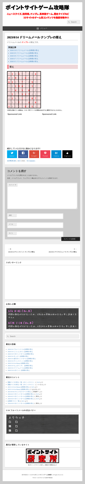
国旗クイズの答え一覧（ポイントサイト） (21, 382)
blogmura (67, 156)
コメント (12, 185)
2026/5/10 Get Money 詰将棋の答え (18, 363)
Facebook (23, 156)
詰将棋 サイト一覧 (13, 401)
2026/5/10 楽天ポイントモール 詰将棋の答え (22, 359)
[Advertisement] (24, 130)
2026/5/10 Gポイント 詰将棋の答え (19, 370)
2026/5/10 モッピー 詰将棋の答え (18, 356)
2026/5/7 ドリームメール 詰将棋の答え (24, 59)
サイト (11, 233)
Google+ (34, 156)
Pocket (45, 156)
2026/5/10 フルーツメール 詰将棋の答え (20, 349)
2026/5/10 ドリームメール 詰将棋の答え (24, 50)
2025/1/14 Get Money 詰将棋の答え (18, 387)
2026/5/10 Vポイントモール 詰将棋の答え (21, 354)
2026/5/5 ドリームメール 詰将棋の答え (24, 61)
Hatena (56, 156)
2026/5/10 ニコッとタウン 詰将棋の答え (20, 352)
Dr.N (19, 161)
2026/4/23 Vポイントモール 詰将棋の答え (21, 394)
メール (11, 224)
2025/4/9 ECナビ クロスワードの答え (19, 392)
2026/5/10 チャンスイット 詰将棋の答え (20, 361)
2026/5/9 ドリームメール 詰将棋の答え (24, 53)
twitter (12, 156)
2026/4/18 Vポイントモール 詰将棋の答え (21, 399)
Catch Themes (48, 478)
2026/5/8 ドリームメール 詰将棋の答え (24, 56)
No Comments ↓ (31, 161)
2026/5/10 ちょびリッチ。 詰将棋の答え (20, 366)
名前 (10, 215)
